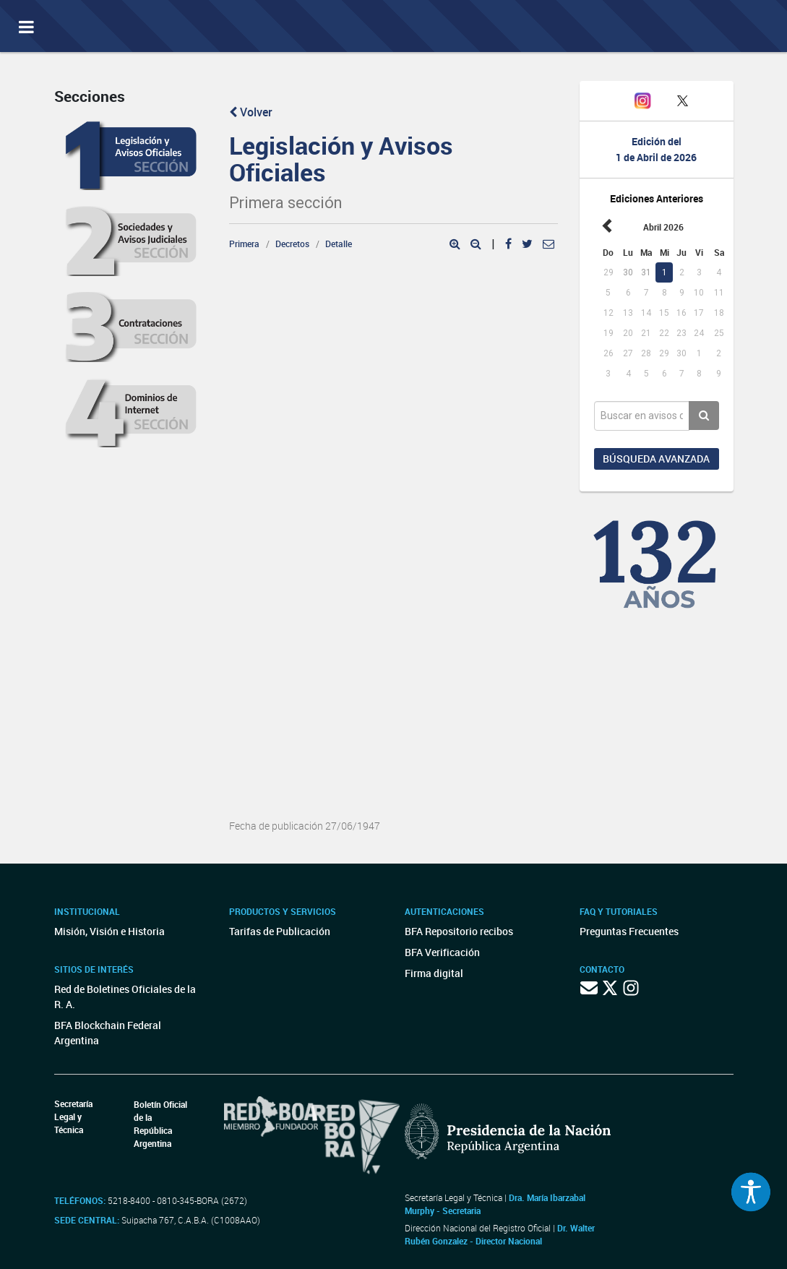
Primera (244, 243)
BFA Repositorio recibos (459, 931)
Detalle (338, 243)
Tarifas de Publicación (279, 931)
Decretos (292, 243)
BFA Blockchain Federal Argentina (107, 1032)
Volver (250, 112)
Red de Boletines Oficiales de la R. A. (125, 996)
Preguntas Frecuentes (629, 931)
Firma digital (434, 973)
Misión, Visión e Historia (109, 931)
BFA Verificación (442, 952)
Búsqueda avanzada (656, 458)
